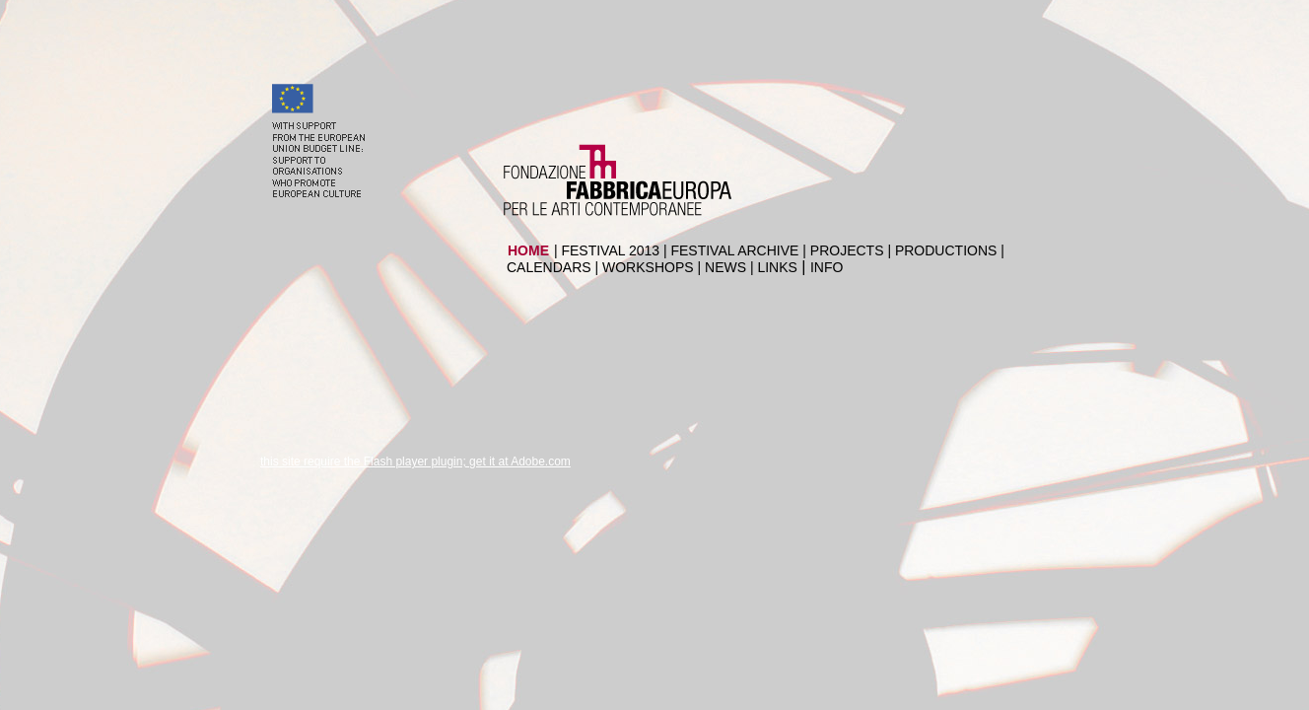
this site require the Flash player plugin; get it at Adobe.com (415, 461)
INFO (826, 267)
